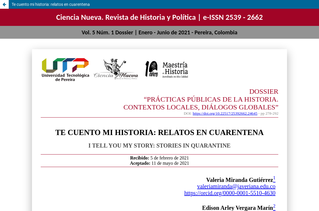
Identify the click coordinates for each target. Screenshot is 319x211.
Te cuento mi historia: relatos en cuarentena (51, 4)
